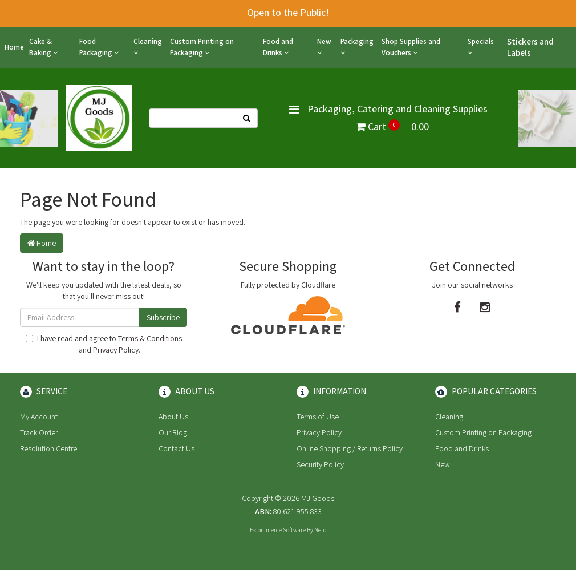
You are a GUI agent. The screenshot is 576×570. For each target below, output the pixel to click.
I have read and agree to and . (104, 344)
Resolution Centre (48, 448)
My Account (39, 416)
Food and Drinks (278, 47)
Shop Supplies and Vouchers (411, 47)
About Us (173, 416)
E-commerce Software (278, 530)
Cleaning (147, 46)
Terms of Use (318, 416)
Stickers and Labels (530, 47)
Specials (481, 46)
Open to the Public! (288, 12)
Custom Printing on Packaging (202, 47)
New (324, 46)
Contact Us (176, 448)
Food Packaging (99, 47)
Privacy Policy (116, 350)
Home (14, 47)
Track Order (39, 432)
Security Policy (320, 464)
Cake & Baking (43, 47)
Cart (392, 126)
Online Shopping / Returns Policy (350, 448)
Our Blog (173, 432)
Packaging (357, 46)
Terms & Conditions (150, 338)
